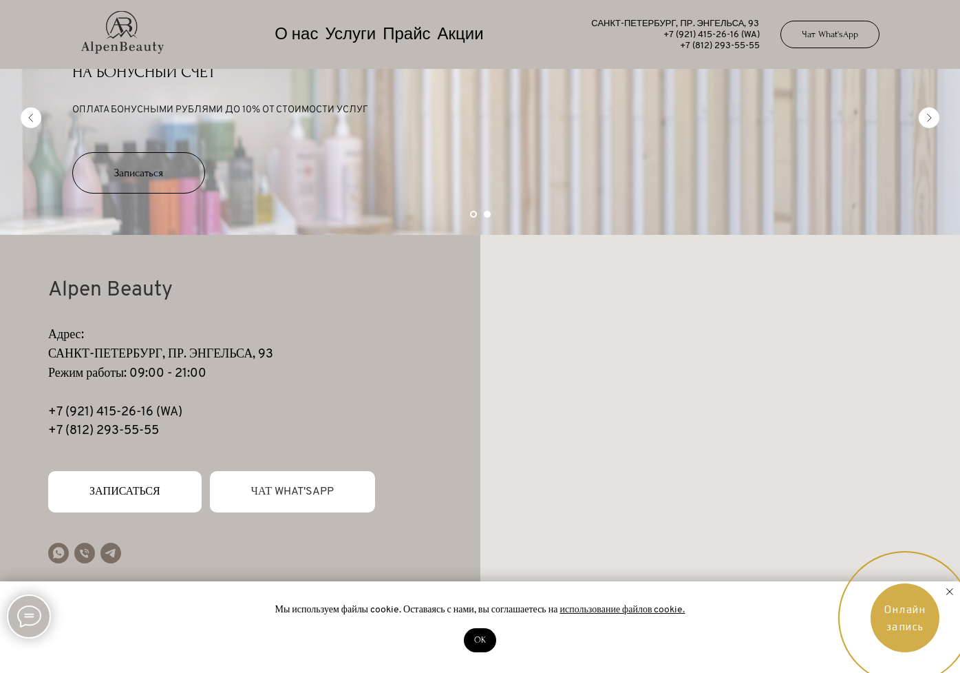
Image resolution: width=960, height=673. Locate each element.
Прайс (406, 35)
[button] (138, 173)
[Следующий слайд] (929, 117)
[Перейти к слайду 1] (473, 214)
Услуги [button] (350, 35)
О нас (296, 35)
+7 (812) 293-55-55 (720, 45)
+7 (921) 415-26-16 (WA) (711, 34)
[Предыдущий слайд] (31, 117)
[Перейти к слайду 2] (487, 214)
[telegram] (110, 553)
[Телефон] (84, 553)
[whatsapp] (58, 553)
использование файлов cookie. (622, 610)
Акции (461, 35)
